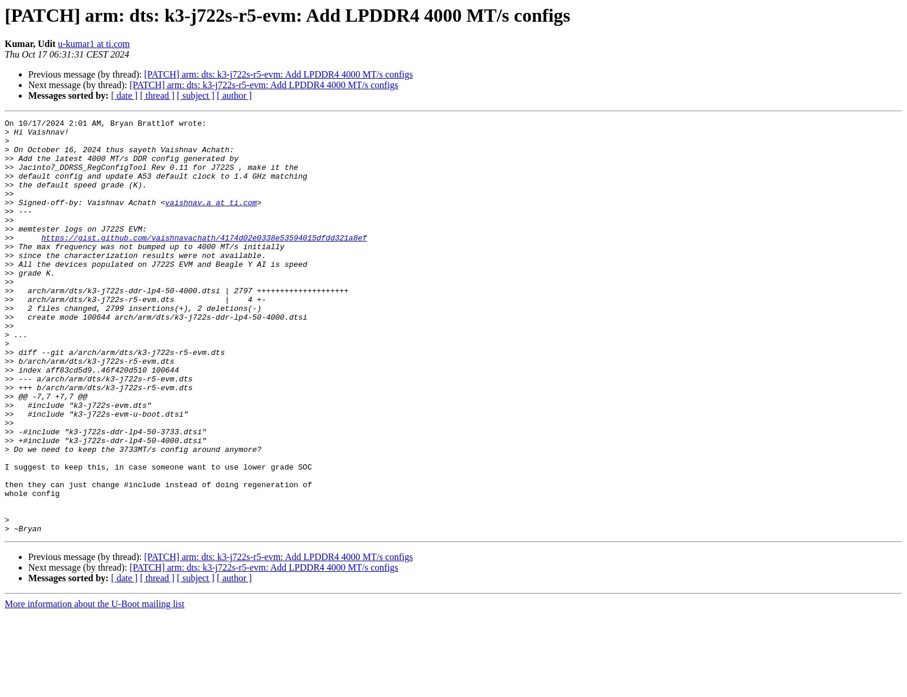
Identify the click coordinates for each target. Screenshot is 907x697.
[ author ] (234, 95)
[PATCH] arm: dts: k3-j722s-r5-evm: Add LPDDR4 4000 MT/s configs (278, 74)
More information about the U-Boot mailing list (95, 687)
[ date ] (124, 95)
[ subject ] (196, 95)
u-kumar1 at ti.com (94, 44)
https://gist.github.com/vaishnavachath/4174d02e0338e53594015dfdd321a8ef (204, 262)
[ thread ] (157, 95)
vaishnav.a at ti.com (211, 220)
